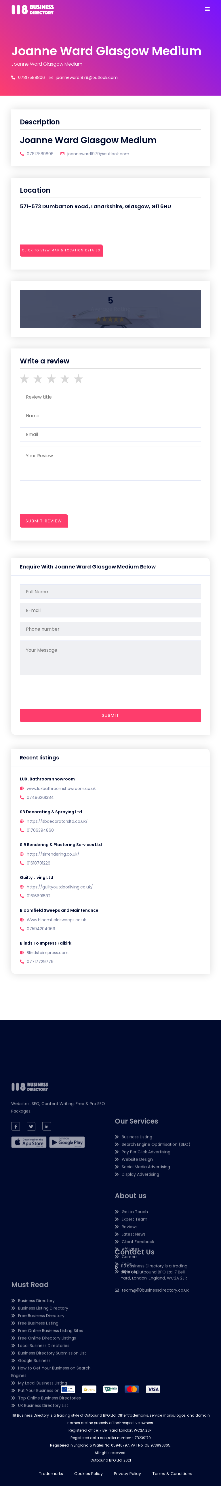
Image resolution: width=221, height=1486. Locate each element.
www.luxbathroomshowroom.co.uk (61, 788)
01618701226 (38, 863)
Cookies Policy (88, 1473)
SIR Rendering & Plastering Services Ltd (61, 845)
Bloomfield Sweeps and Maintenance (59, 910)
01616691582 (38, 896)
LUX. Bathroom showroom (47, 779)
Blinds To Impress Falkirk (45, 943)
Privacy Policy (127, 1473)
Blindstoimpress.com (47, 953)
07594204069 (41, 929)
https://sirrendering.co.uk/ (53, 854)
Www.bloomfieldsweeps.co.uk (56, 920)
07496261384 (40, 797)
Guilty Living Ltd (36, 877)
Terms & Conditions (172, 1473)
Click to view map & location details (61, 250)
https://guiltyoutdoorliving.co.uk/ (60, 887)
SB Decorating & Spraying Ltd (51, 812)
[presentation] (63, 266)
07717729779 (40, 961)
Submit (110, 715)
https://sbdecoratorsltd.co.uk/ (57, 821)
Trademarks (51, 1473)
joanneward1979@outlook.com (83, 77)
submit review (44, 521)
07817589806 (28, 77)
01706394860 (40, 830)
